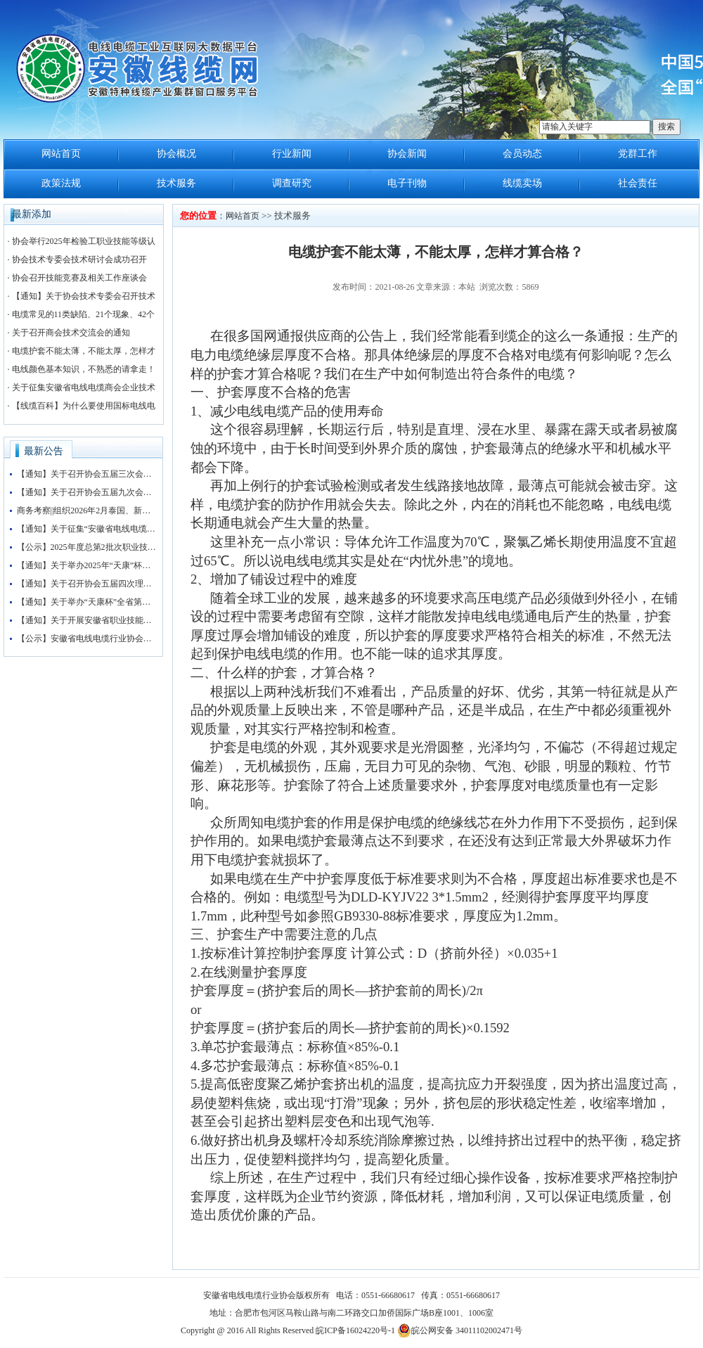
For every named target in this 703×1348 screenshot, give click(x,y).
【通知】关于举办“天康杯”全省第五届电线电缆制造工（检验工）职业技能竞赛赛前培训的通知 (87, 602)
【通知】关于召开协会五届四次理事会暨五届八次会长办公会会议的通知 (87, 584)
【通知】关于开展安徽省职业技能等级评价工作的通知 (87, 620)
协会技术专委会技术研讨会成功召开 (79, 259)
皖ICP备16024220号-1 (355, 1330)
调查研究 (291, 183)
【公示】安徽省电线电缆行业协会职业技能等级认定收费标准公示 (87, 638)
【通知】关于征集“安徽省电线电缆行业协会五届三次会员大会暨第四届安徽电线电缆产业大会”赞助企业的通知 (87, 529)
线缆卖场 (522, 183)
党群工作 (637, 153)
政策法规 (61, 183)
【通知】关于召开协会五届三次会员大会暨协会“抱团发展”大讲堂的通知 (87, 474)
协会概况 (176, 153)
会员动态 (522, 153)
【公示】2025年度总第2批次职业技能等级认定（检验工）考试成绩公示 (87, 547)
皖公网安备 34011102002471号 (459, 1330)
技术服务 (176, 183)
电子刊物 (407, 183)
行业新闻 (291, 153)
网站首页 (61, 153)
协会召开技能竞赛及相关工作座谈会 (79, 278)
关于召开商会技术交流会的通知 (71, 333)
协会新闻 (407, 153)
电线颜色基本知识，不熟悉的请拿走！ (83, 369)
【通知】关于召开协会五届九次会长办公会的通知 (87, 492)
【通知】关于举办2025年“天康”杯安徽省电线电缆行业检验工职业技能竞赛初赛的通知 (87, 565)
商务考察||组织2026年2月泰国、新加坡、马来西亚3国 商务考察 (87, 510)
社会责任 (637, 183)
